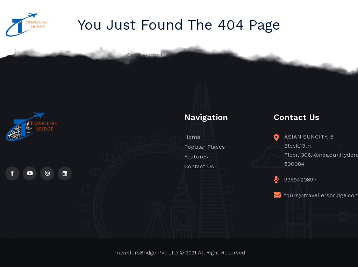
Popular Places (204, 146)
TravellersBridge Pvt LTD (145, 253)
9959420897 (300, 179)
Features (196, 156)
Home (192, 137)
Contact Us (199, 166)
